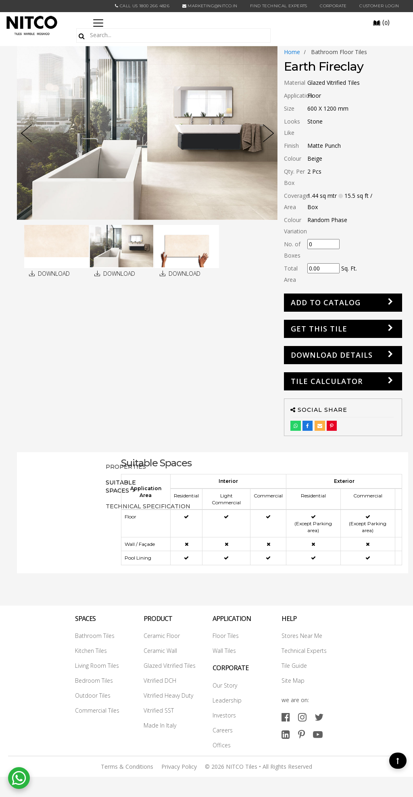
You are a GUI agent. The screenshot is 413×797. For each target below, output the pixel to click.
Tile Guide (294, 665)
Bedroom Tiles (94, 680)
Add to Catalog (326, 302)
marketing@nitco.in (210, 5)
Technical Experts (304, 650)
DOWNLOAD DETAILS (332, 355)
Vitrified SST (159, 710)
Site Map (293, 680)
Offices (222, 745)
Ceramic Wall (160, 650)
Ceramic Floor (162, 636)
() (381, 22)
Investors (224, 715)
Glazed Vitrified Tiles (170, 665)
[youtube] (318, 734)
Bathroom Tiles (95, 636)
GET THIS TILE (319, 328)
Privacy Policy (179, 766)
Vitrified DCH (160, 680)
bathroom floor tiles (339, 52)
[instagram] (302, 717)
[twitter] (319, 717)
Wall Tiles (224, 650)
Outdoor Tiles (93, 695)
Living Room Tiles (97, 665)
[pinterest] (301, 734)
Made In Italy (160, 725)
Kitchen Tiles (91, 650)
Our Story (225, 685)
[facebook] (286, 717)
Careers (223, 730)
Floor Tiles (226, 636)
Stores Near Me (302, 636)
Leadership (227, 700)
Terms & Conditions (127, 766)
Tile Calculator (327, 381)
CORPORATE (333, 5)
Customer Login (379, 5)
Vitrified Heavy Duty (168, 695)
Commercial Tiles (97, 710)
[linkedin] (286, 734)
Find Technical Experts (278, 5)
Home (292, 52)
